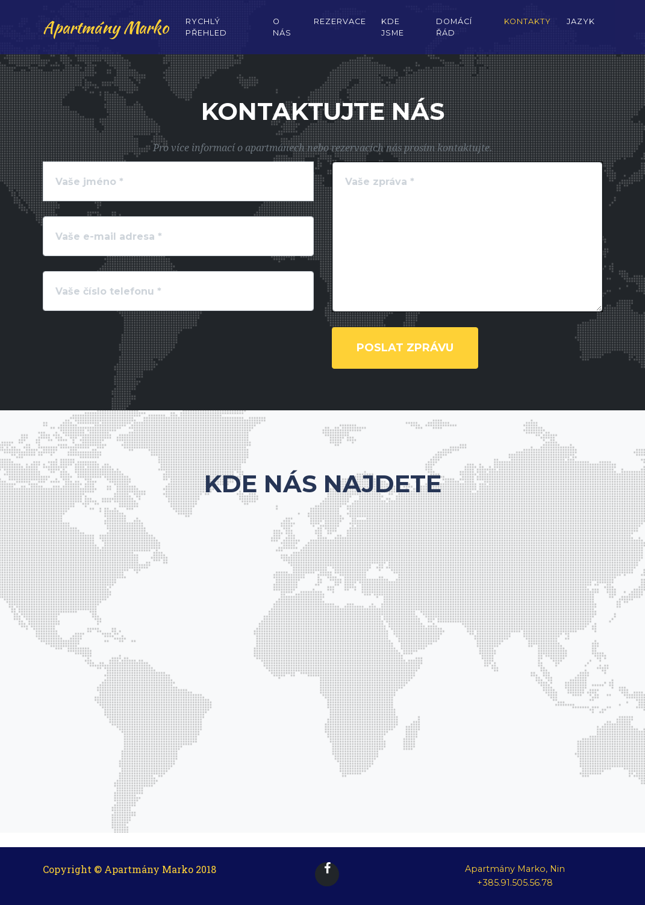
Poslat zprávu (405, 347)
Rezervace (340, 29)
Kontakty (527, 29)
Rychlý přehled (206, 35)
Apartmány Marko (106, 35)
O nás (282, 35)
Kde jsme (392, 35)
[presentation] (221, 350)
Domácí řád (454, 35)
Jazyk (581, 29)
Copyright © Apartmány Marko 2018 (129, 869)
